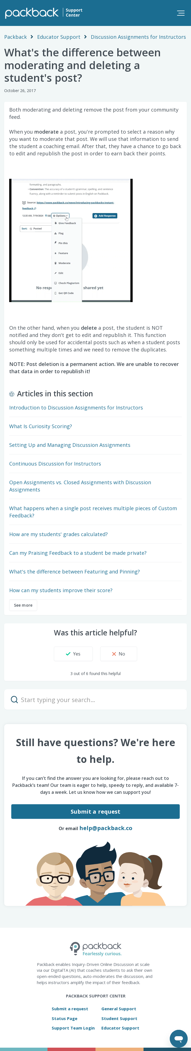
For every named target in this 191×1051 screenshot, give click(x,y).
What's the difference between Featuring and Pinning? (74, 571)
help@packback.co (105, 828)
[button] (181, 13)
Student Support (119, 1018)
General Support (118, 1008)
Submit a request (96, 811)
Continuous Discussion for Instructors (55, 463)
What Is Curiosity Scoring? (40, 426)
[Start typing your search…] (95, 699)
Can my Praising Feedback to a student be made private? (78, 552)
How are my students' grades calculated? (58, 534)
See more (23, 605)
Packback (15, 36)
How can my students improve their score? (61, 590)
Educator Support (58, 36)
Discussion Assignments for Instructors (138, 36)
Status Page (64, 1018)
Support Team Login (73, 1028)
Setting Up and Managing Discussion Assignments (69, 445)
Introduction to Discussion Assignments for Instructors (76, 407)
